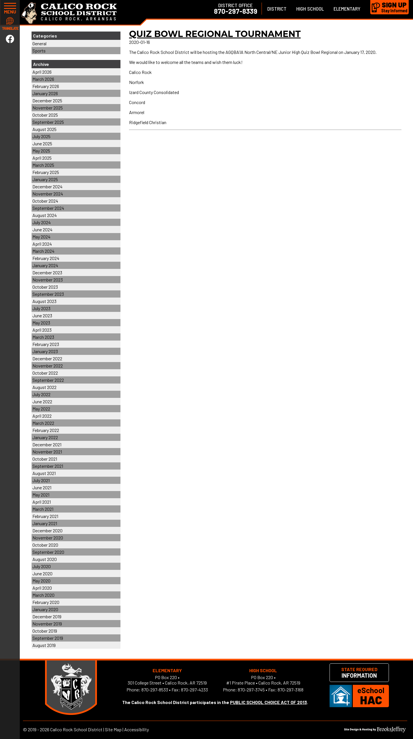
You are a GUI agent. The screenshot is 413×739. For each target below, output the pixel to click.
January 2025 (45, 179)
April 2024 (42, 244)
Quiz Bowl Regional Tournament (215, 34)
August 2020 (44, 559)
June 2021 (41, 487)
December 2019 (46, 616)
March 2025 (43, 165)
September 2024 (48, 208)
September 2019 (47, 638)
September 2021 (47, 466)
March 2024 (43, 251)
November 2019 (47, 623)
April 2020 (42, 588)
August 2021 (44, 473)
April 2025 (42, 158)
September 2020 (48, 552)
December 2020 (47, 530)
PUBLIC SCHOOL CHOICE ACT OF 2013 (268, 702)
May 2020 (41, 580)
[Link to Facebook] (10, 39)
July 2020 (41, 566)
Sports (39, 50)
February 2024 (45, 258)
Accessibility (136, 729)
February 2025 (45, 172)
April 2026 (42, 72)
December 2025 (47, 100)
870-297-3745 (251, 689)
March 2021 (42, 509)
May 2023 (41, 322)
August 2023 (44, 301)
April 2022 (42, 416)
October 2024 (45, 201)
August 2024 (44, 215)
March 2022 (43, 423)
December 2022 (47, 358)
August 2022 (44, 387)
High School (310, 8)
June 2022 (42, 401)
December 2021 (46, 444)
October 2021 (44, 459)
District (277, 8)
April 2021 (41, 502)
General (39, 43)
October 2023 (45, 287)
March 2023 (43, 337)
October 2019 (44, 631)
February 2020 (45, 602)
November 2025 (47, 107)
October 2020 (45, 545)
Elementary (347, 8)
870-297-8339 (235, 11)
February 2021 (45, 516)
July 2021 (41, 480)
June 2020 (42, 573)
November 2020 (47, 537)
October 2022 (45, 373)
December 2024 (47, 186)
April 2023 (42, 330)
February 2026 (45, 86)
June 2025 (42, 143)
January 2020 (45, 609)
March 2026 (43, 79)
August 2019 (44, 645)
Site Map (113, 729)
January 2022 (45, 437)
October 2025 (45, 115)
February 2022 (45, 430)
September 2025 (48, 122)
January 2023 (45, 351)
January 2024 (45, 265)
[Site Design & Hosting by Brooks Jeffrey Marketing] (375, 730)
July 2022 (41, 394)
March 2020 (43, 595)
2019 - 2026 (38, 729)
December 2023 (47, 272)
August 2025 (44, 129)
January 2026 (45, 93)
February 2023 (45, 344)
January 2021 (44, 523)
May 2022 (41, 408)
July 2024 (41, 222)
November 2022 (47, 365)
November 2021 (47, 451)
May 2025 (41, 150)
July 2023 (41, 308)
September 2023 (48, 294)
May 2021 (40, 494)
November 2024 (47, 193)
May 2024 (41, 236)
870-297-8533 (154, 689)
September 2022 (48, 380)
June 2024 (42, 229)
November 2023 (47, 279)
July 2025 (41, 136)
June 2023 (42, 315)
